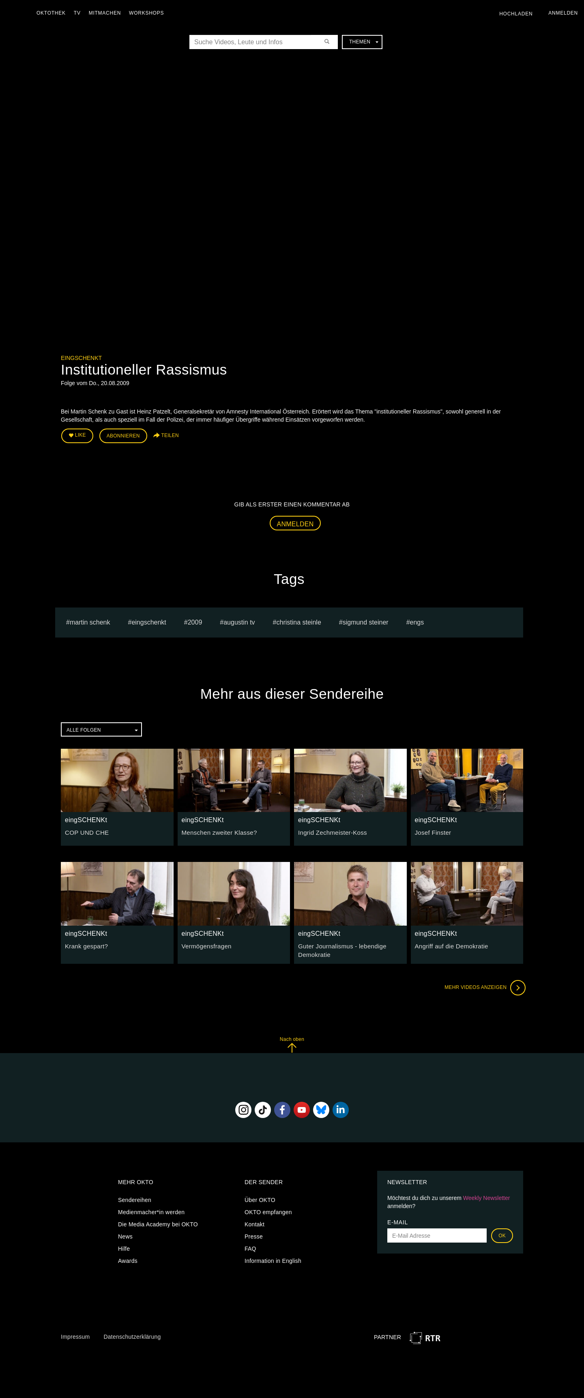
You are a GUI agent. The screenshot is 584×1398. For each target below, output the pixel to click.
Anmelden (295, 522)
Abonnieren (123, 435)
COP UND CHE (85, 830)
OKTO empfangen (268, 1209)
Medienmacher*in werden (151, 1209)
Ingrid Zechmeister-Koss (330, 830)
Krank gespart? (85, 944)
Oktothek (53, 13)
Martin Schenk (90, 620)
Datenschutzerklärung (132, 1333)
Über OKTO (260, 1197)
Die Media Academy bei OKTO (158, 1221)
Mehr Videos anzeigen (482, 984)
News (125, 1233)
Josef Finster (432, 830)
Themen (363, 42)
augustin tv (239, 620)
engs (417, 620)
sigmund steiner (366, 620)
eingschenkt (148, 620)
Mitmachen (107, 13)
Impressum (75, 1333)
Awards (127, 1258)
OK (502, 1233)
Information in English (273, 1258)
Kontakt (254, 1221)
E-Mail (397, 1219)
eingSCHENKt (81, 358)
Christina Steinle (299, 620)
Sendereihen (134, 1197)
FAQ (250, 1246)
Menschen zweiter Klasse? (217, 830)
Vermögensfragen (205, 944)
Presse (254, 1233)
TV (79, 13)
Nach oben (292, 1041)
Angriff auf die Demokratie (449, 944)
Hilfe (124, 1246)
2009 (195, 620)
